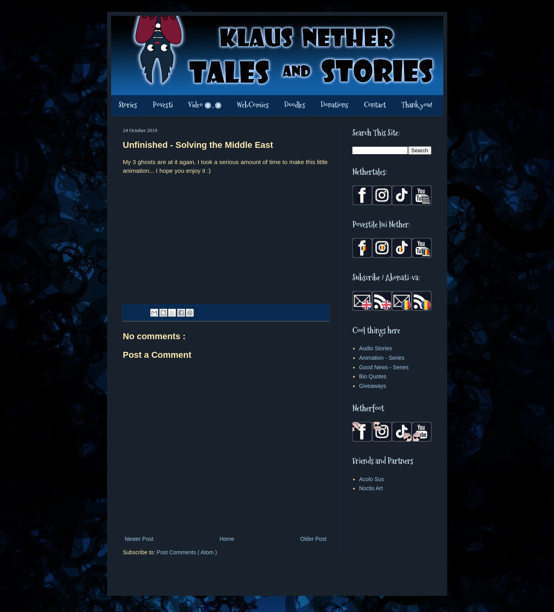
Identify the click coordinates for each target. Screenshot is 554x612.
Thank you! (416, 105)
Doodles (294, 105)
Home (226, 539)
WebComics (253, 105)
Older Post (313, 539)
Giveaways (372, 386)
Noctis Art (371, 488)
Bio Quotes (372, 376)
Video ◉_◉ (204, 105)
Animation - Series (381, 358)
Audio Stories (375, 348)
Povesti (163, 105)
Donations (334, 105)
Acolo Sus (371, 479)
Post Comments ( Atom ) (187, 552)
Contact (375, 105)
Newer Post (139, 539)
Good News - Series (383, 367)
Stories (128, 105)
